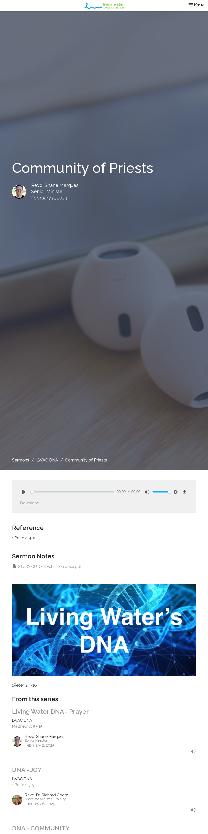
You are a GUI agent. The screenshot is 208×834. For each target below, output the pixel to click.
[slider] (72, 491)
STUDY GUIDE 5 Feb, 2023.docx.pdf (46, 566)
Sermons (20, 460)
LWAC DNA (47, 460)
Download (29, 503)
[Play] (24, 492)
